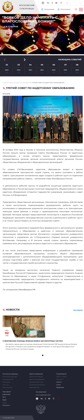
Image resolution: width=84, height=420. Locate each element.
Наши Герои (6, 382)
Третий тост (60, 379)
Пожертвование (61, 374)
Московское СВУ (8, 379)
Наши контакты (7, 387)
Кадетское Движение (36, 374)
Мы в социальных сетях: (43, 395)
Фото (4, 397)
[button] (67, 3)
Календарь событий (69, 59)
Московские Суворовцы (26, 7)
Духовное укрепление (36, 382)
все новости (78, 310)
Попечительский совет (10, 376)
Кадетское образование (36, 379)
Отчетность (6, 405)
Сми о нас (6, 384)
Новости (59, 382)
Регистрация (65, 9)
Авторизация (49, 9)
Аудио (5, 402)
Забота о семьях (61, 376)
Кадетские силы (34, 387)
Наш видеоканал (41, 392)
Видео (5, 400)
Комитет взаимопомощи (37, 384)
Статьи (58, 384)
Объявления (60, 387)
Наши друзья (7, 391)
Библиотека (6, 394)
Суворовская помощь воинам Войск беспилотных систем (33, 341)
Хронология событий (36, 376)
